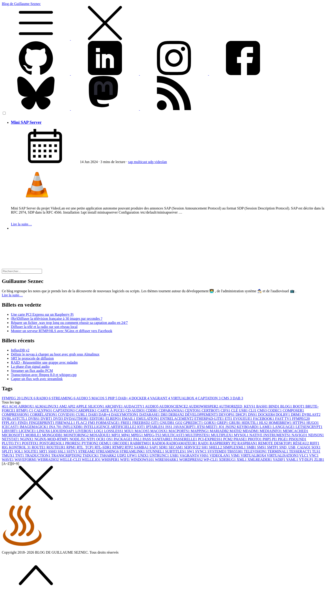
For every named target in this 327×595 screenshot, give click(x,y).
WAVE (8, 459)
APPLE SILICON (90, 406)
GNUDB (167, 423)
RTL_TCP (86, 447)
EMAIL (129, 419)
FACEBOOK (264, 419)
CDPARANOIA (172, 410)
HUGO (312, 423)
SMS (262, 447)
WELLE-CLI (71, 459)
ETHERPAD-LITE (209, 419)
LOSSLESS (114, 431)
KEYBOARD (248, 427)
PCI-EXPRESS (210, 439)
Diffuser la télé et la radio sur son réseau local (44, 327)
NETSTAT (11, 439)
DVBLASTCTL (15, 419)
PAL (138, 439)
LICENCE (28, 431)
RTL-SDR (103, 447)
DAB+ (124, 398)
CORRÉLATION (44, 414)
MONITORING (77, 435)
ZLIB (319, 459)
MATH (236, 431)
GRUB (235, 423)
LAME (266, 427)
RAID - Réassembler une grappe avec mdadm (44, 362)
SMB (252, 447)
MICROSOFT (13, 435)
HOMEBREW (280, 423)
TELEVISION (256, 451)
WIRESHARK (167, 459)
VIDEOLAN (220, 455)
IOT (141, 427)
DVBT (47, 419)
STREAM (87, 451)
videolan (160, 162)
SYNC (201, 451)
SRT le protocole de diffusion (32, 358)
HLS (264, 423)
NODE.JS (78, 439)
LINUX (28, 398)
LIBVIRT (10, 431)
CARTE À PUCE (111, 410)
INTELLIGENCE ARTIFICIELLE (110, 427)
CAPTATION (209, 398)
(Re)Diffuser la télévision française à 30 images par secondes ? (56, 318)
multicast (141, 162)
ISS (169, 427)
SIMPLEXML (235, 447)
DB (164, 414)
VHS (205, 455)
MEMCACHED (295, 431)
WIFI (125, 459)
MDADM (251, 431)
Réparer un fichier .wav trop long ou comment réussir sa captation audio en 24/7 (69, 323)
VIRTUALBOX (184, 398)
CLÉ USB (240, 410)
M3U (129, 431)
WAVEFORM (26, 459)
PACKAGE (123, 439)
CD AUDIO (136, 410)
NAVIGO (300, 435)
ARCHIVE (114, 406)
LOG (99, 431)
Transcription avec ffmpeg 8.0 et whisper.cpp (44, 375)
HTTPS (300, 423)
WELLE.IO (92, 459)
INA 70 (56, 427)
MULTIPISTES (198, 435)
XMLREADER (260, 459)
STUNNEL (155, 451)
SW (191, 451)
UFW (132, 455)
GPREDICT (193, 423)
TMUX (8, 455)
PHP (113, 398)
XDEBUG (228, 459)
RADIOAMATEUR (182, 443)
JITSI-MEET (207, 427)
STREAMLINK (133, 451)
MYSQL (241, 435)
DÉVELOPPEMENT (202, 414)
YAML (292, 459)
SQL (19, 451)
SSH (52, 451)
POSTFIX (31, 443)
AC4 (13, 406)
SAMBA (141, 447)
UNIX (144, 455)
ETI (229, 419)
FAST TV (283, 419)
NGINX (27, 439)
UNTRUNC (160, 455)
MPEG (137, 435)
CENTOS (193, 410)
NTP (91, 439)
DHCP (241, 414)
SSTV (72, 451)
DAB (238, 398)
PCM (228, 439)
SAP (154, 447)
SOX (315, 447)
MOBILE (33, 435)
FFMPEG (11, 398)
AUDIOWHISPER (203, 406)
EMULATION (148, 419)
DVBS (34, 419)
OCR (101, 439)
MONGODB (53, 435)
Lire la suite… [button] (12, 295)
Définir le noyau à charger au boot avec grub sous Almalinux (55, 354)
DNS (253, 414)
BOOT (299, 406)
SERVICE (192, 447)
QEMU (105, 443)
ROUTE (39, 447)
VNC (314, 455)
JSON (231, 427)
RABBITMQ (141, 443)
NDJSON (316, 435)
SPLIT (8, 451)
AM (63, 406)
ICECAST (11, 427)
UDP (122, 455)
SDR (164, 447)
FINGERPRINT (42, 423)
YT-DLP (306, 459)
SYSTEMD (217, 451)
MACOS (100, 398)
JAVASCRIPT (185, 427)
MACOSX (159, 431)
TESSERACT (300, 451)
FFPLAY (10, 423)
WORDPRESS (191, 459)
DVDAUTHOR (76, 419)
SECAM (176, 447)
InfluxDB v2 (20, 350)
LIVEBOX (84, 431)
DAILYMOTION (125, 414)
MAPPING (200, 431)
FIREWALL (65, 423)
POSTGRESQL (52, 443)
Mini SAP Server (26, 122)
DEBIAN (176, 414)
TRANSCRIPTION (66, 455)
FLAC (82, 423)
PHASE (241, 439)
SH (205, 447)
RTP (129, 447)
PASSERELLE (185, 439)
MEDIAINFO (271, 431)
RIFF (314, 443)
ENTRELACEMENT (177, 419)
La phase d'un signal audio (30, 366)
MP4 (126, 435)
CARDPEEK (86, 410)
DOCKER (140, 398)
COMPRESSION (16, 414)
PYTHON (90, 443)
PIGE (283, 439)
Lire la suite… (21, 224)
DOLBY (283, 414)
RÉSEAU (301, 443)
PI (275, 439)
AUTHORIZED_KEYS (237, 406)
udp (151, 162)
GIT (155, 423)
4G (5, 406)
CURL (82, 414)
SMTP (273, 447)
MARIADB (220, 431)
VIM (236, 455)
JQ (222, 427)
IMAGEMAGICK (34, 427)
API (71, 406)
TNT (20, 455)
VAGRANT (160, 398)
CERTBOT (211, 410)
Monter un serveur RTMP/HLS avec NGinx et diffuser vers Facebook (61, 331)
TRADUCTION (38, 455)
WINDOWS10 (143, 459)
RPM (71, 447)
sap (131, 162)
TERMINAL (278, 451)
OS (110, 439)
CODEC (275, 410)
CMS (227, 398)
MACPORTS (179, 431)
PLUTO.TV (12, 443)
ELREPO (114, 419)
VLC (304, 455)
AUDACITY (134, 406)
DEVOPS (227, 414)
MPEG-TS (153, 435)
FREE (126, 423)
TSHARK (108, 455)
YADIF (279, 459)
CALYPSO (43, 410)
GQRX (210, 423)
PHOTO (255, 439)
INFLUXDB (73, 427)
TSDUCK (91, 455)
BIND (274, 406)
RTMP (118, 447)
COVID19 (67, 414)
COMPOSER (293, 410)
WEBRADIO (48, 459)
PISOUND (297, 439)
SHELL (216, 447)
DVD (58, 419)
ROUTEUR (57, 447)
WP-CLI (211, 459)
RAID (204, 443)
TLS (316, 451)
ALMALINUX (47, 406)
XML (242, 459)
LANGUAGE (284, 427)
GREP (223, 423)
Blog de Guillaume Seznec (163, 21)
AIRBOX (26, 406)
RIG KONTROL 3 (17, 447)
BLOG (286, 406)
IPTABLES (155, 427)
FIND (23, 423)
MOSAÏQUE (100, 435)
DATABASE (150, 414)
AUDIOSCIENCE (173, 406)
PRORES (73, 443)
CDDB (152, 410)
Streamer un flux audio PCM (32, 371)
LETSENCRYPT (309, 427)
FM (92, 423)
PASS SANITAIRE (158, 439)
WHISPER (111, 459)
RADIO (44, 398)
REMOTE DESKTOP (275, 443)
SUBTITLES (176, 451)
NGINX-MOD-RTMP (52, 439)
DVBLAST (311, 414)
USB (175, 455)
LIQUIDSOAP (63, 431)
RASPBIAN (247, 443)
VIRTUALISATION (283, 455)
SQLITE (31, 451)
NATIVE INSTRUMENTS (270, 435)
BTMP (22, 410)
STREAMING (64, 398)
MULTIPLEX (222, 435)
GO (179, 423)
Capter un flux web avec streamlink (37, 379)
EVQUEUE (243, 419)
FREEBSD (141, 423)
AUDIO (84, 398)
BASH (262, 406)
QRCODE (121, 443)
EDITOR (97, 419)
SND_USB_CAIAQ (295, 447)
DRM (296, 414)
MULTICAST (173, 435)
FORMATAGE (108, 423)
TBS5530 (235, 451)
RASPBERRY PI (223, 443)
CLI (253, 410)
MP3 (116, 435)
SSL (62, 451)
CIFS (226, 410)
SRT (43, 451)
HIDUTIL (250, 423)
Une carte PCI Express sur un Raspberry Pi (42, 314)
